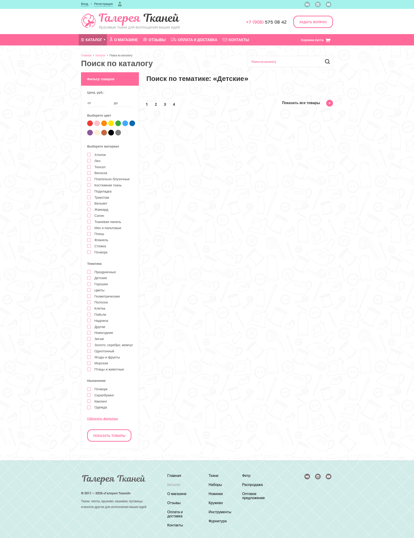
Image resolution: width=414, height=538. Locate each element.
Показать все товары (307, 102)
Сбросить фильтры (102, 418)
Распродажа (252, 484)
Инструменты (220, 511)
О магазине (124, 39)
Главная (86, 55)
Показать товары (109, 435)
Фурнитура (218, 520)
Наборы (215, 484)
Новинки (216, 493)
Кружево (216, 502)
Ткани (213, 475)
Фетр (246, 475)
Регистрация (103, 4)
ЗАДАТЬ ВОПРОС (313, 22)
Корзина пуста (316, 40)
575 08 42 (266, 22)
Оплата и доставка (194, 39)
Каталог (91, 39)
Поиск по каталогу (120, 55)
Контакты (236, 39)
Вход (84, 4)
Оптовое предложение (253, 495)
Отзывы (154, 39)
